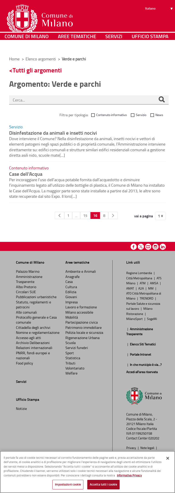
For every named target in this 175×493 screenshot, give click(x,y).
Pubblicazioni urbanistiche (36, 296)
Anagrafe (72, 276)
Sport (69, 352)
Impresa (71, 302)
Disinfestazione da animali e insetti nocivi (53, 132)
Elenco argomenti (41, 59)
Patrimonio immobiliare (83, 327)
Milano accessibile (79, 312)
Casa (69, 281)
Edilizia (70, 291)
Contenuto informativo (111, 115)
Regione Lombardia (139, 272)
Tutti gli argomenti (37, 70)
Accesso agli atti (28, 337)
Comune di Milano (27, 46)
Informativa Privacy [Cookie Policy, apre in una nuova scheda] (129, 475)
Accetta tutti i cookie (103, 484)
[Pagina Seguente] (113, 215)
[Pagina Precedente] (59, 215)
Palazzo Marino (27, 271)
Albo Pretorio (26, 286)
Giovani (71, 296)
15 (85, 215)
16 (95, 215)
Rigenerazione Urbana (82, 337)
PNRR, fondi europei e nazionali (33, 355)
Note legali (147, 447)
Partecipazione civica (81, 322)
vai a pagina (143, 215)
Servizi (113, 46)
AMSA (154, 283)
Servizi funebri (76, 347)
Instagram (155, 247)
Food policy (24, 363)
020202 (153, 438)
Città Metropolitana (139, 278)
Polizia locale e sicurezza (84, 332)
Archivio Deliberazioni (33, 342)
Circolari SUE (26, 291)
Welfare (71, 373)
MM (151, 288)
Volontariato (74, 368)
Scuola (70, 342)
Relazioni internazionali (34, 347)
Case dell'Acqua (25, 173)
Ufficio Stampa (150, 46)
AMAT (130, 288)
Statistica (72, 357)
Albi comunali (26, 312)
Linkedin (163, 247)
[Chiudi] (168, 458)
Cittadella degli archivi (33, 327)
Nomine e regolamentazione (37, 332)
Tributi (70, 363)
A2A (141, 288)
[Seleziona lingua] (159, 20)
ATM (143, 283)
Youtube (148, 247)
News (159, 115)
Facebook (134, 247)
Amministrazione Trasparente (29, 279)
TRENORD (147, 298)
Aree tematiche (77, 46)
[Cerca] (161, 99)
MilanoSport (134, 318)
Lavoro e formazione (81, 307)
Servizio (141, 115)
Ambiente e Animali (80, 271)
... (76, 215)
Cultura (71, 286)
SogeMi (152, 318)
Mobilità (71, 317)
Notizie (21, 408)
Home (14, 59)
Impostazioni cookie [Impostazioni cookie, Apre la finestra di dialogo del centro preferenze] (68, 484)
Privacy (131, 447)
